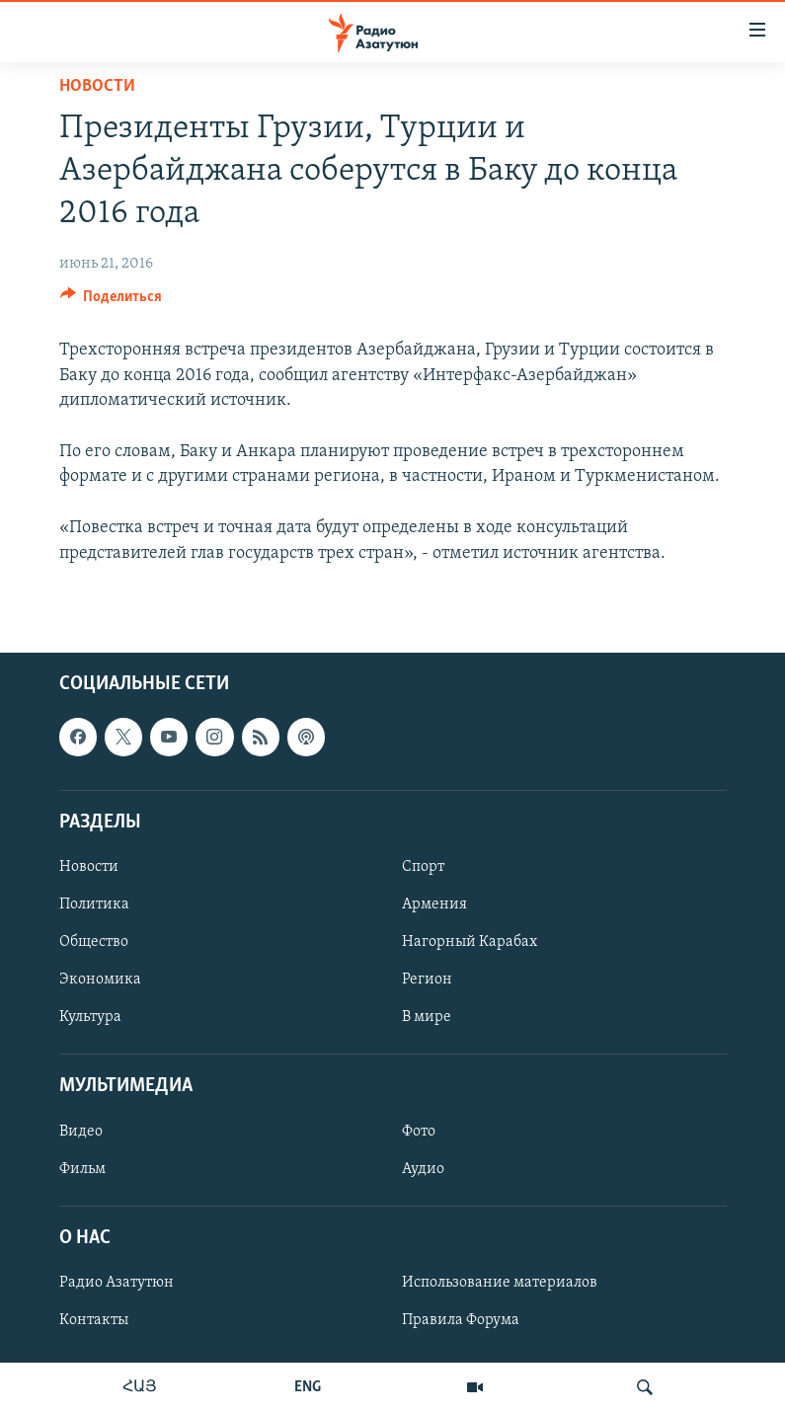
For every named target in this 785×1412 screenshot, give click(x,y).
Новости (97, 86)
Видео (81, 1130)
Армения (434, 904)
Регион (427, 979)
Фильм (82, 1168)
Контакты (93, 1320)
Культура (90, 1017)
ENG (307, 1387)
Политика (94, 904)
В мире (426, 1017)
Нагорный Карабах (469, 942)
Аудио (423, 1168)
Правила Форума (460, 1320)
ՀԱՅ (139, 1387)
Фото (418, 1130)
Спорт (423, 867)
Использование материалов (499, 1283)
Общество (93, 942)
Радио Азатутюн (116, 1283)
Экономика (100, 979)
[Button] (111, 301)
